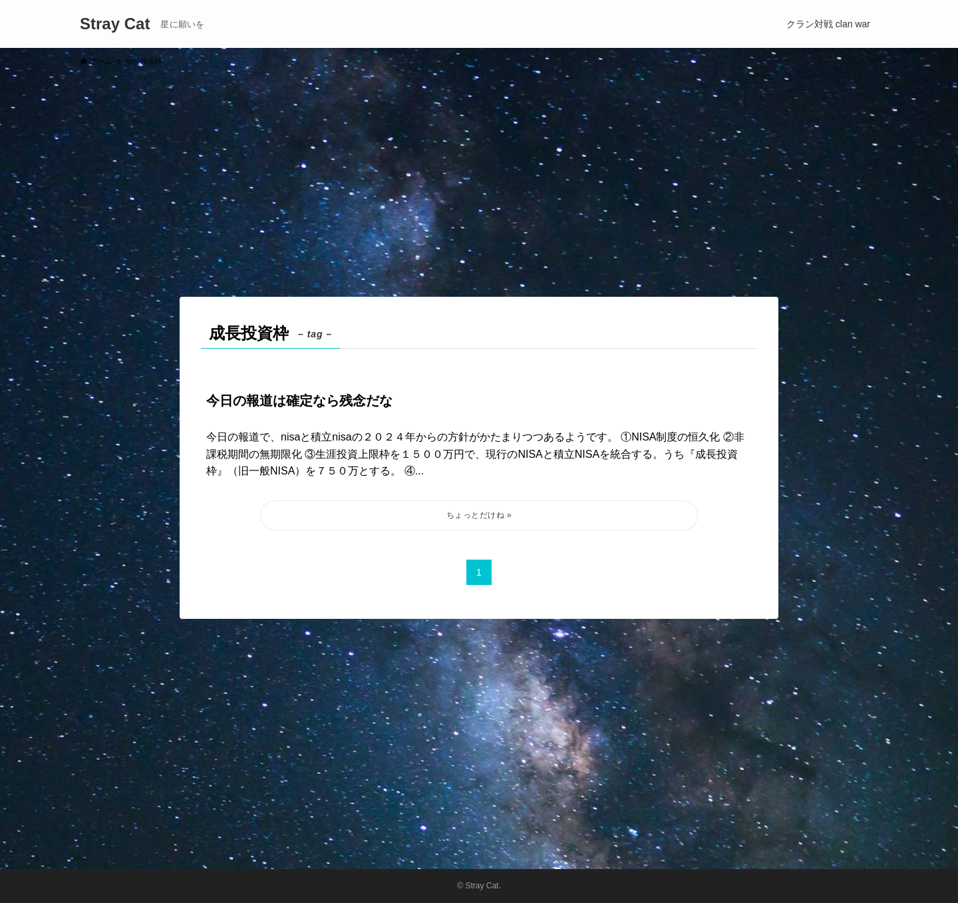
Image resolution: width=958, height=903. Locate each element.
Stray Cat (115, 24)
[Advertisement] (479, 176)
